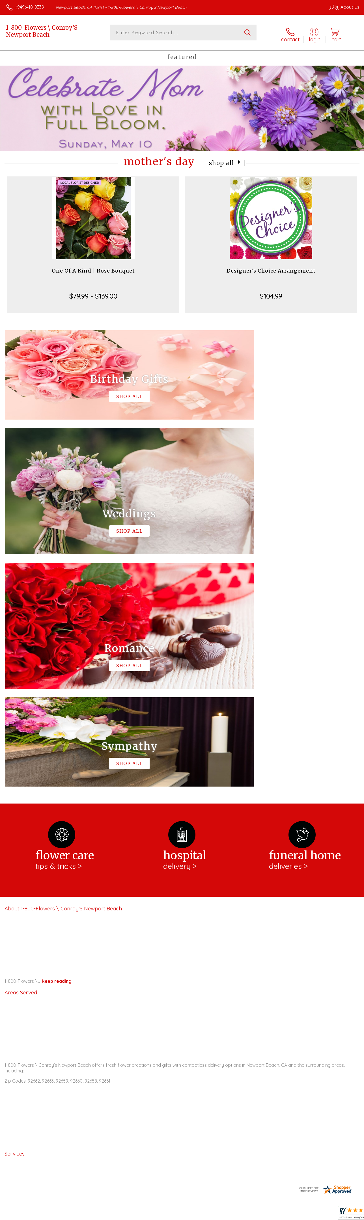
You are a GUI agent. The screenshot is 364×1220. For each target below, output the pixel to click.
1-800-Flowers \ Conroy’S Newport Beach (41, 31)
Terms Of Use (231, 1214)
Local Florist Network (305, 1214)
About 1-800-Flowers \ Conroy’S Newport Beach (63, 673)
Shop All (221, 159)
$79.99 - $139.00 (93, 293)
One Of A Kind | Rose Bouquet (93, 267)
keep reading (57, 745)
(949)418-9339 (30, 7)
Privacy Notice (265, 1214)
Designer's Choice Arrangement (271, 267)
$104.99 (271, 293)
